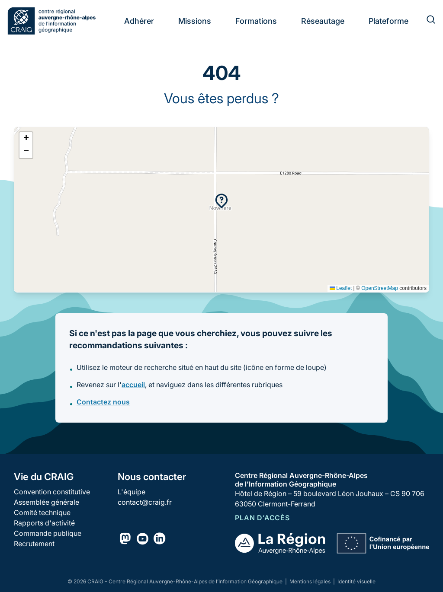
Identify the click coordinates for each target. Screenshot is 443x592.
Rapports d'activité (44, 523)
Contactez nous (103, 402)
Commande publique (47, 533)
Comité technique (42, 512)
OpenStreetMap (379, 288)
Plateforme (388, 20)
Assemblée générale (46, 502)
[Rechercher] (425, 20)
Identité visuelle (356, 581)
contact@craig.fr (145, 502)
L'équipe (131, 491)
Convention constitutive (52, 491)
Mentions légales (310, 581)
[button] (221, 201)
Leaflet (341, 288)
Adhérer (139, 20)
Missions (194, 20)
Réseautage (322, 20)
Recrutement (34, 543)
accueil (133, 384)
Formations (256, 20)
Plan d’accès (262, 517)
